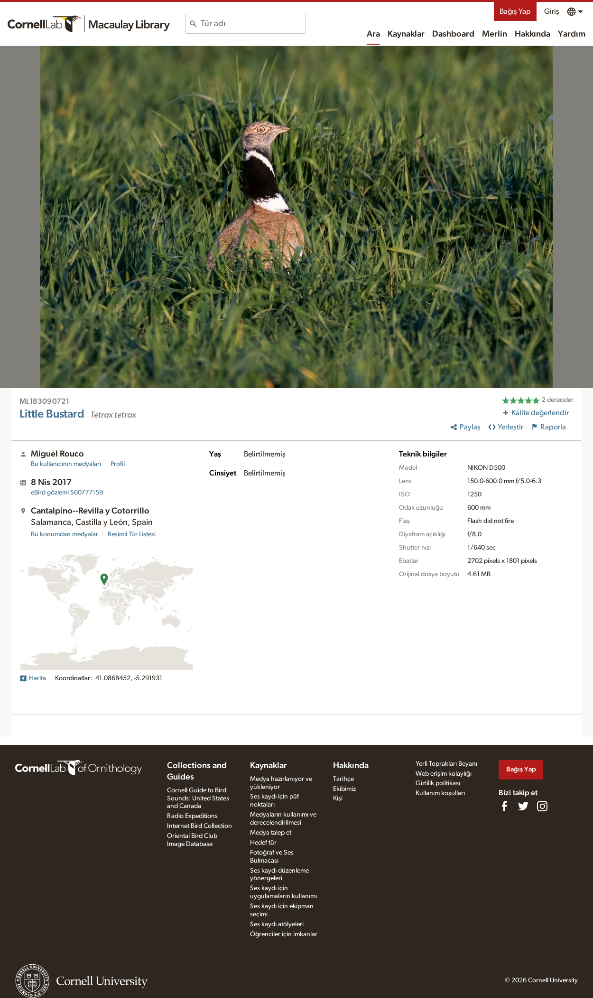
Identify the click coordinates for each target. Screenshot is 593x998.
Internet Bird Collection (199, 826)
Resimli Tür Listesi (132, 534)
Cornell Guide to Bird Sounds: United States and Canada (198, 798)
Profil (118, 464)
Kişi (338, 798)
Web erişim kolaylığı (444, 773)
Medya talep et (270, 832)
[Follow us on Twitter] (523, 806)
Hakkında (532, 34)
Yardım (571, 34)
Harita (32, 678)
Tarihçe (343, 779)
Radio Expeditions (192, 816)
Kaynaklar (406, 34)
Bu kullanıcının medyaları (66, 464)
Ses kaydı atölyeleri (277, 924)
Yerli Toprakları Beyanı (446, 763)
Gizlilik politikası (438, 783)
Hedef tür (263, 842)
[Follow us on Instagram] (542, 806)
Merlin (494, 34)
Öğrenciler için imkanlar (283, 934)
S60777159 (67, 492)
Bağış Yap (515, 11)
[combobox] (253, 23)
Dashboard (453, 34)
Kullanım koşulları (440, 793)
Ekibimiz (344, 789)
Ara (373, 34)
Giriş (551, 11)
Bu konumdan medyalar (64, 534)
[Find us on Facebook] (504, 806)
